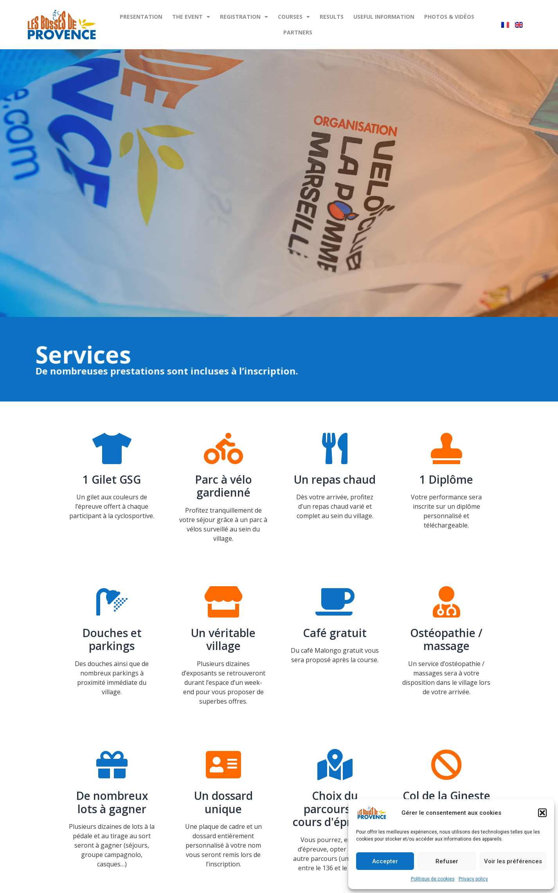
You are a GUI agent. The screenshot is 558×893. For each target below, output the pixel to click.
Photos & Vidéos (449, 16)
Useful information (383, 16)
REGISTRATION (244, 16)
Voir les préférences (513, 861)
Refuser (447, 861)
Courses (294, 16)
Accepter (385, 861)
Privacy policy (473, 879)
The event (191, 16)
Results (332, 16)
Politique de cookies (433, 879)
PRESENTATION (141, 16)
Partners (297, 32)
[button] (542, 813)
